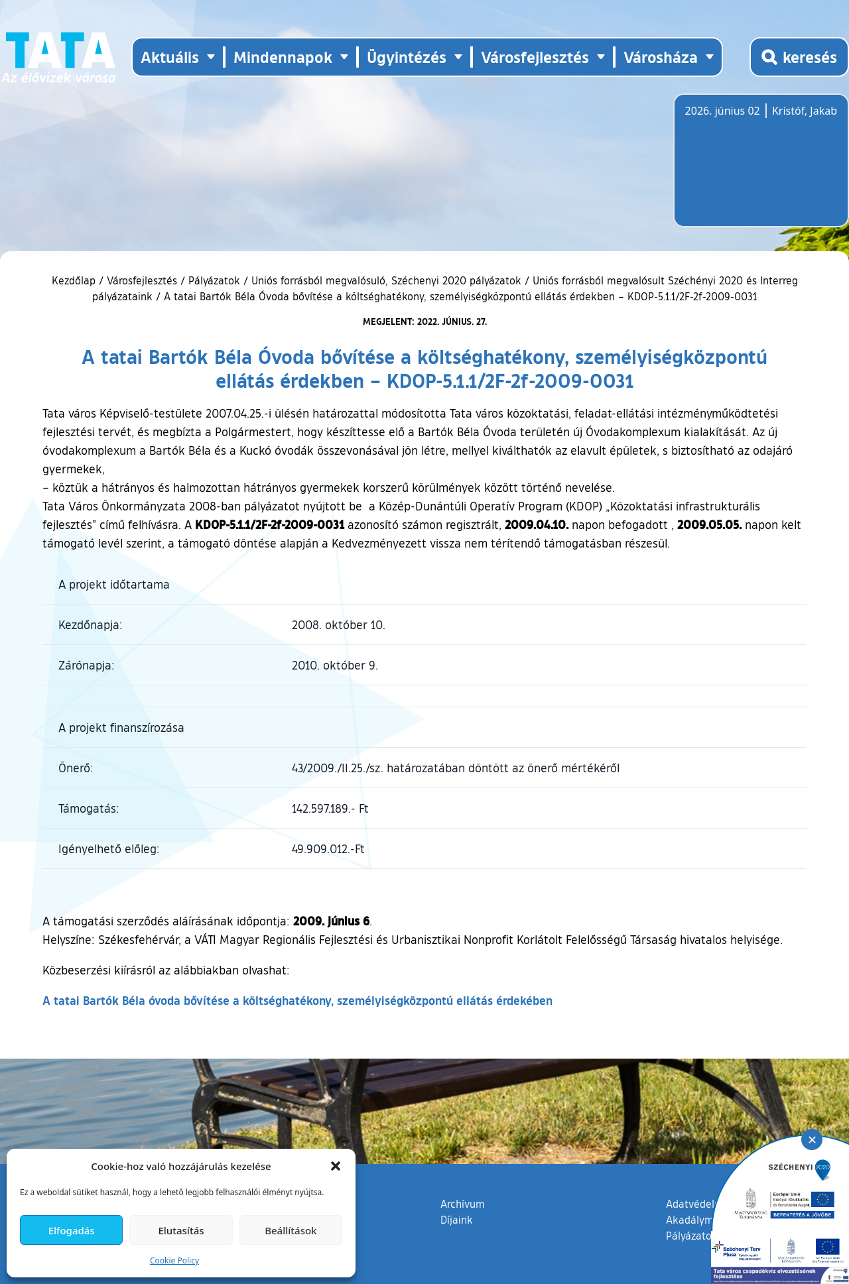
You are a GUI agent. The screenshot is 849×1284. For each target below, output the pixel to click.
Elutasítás (181, 1230)
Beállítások (290, 1230)
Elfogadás (71, 1230)
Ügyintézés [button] (406, 56)
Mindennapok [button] (282, 56)
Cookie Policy (174, 1260)
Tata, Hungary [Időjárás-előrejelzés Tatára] (759, 168)
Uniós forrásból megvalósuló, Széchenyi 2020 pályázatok (386, 280)
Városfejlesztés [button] (535, 56)
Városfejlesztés (142, 280)
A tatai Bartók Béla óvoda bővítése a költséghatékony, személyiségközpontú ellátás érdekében (297, 1000)
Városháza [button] (660, 56)
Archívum (462, 1203)
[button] (335, 1166)
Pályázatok (214, 280)
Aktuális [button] (170, 56)
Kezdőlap (75, 280)
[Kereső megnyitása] (799, 57)
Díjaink (456, 1219)
